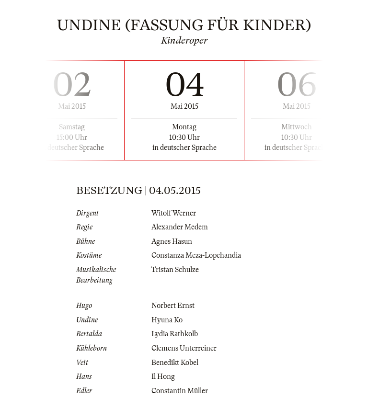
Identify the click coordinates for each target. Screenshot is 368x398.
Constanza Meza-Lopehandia (196, 255)
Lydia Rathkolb (174, 334)
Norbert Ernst (173, 305)
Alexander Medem (179, 227)
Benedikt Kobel (174, 362)
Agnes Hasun (171, 241)
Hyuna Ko (167, 320)
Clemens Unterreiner (184, 348)
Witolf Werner (173, 213)
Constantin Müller (179, 391)
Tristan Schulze (175, 269)
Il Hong (163, 376)
